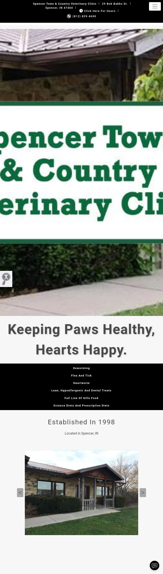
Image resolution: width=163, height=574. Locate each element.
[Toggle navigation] (155, 6)
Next (143, 492)
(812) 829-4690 (81, 16)
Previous (20, 492)
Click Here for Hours (97, 11)
